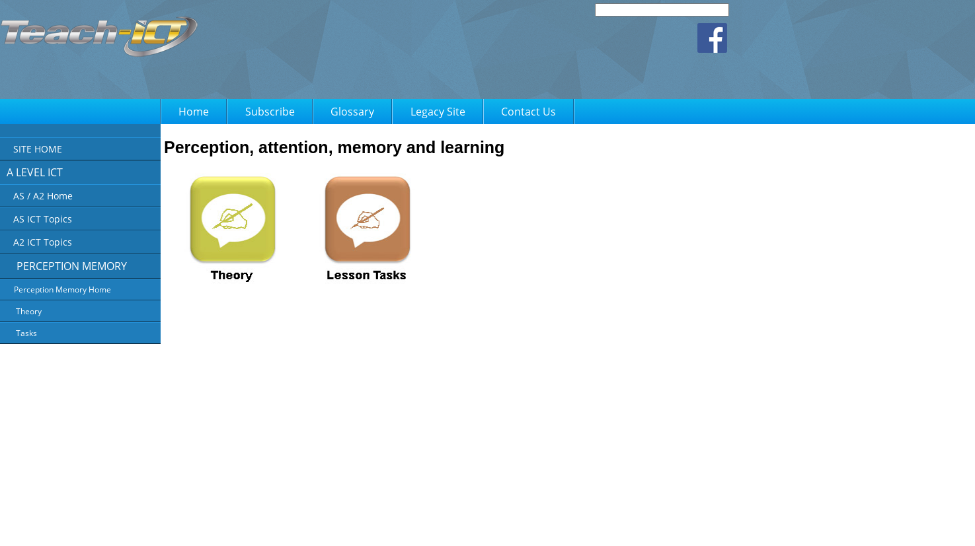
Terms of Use (497, 526)
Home (193, 111)
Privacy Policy (439, 526)
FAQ (539, 526)
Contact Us (528, 111)
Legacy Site (437, 111)
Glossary (352, 111)
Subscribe (270, 111)
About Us (388, 526)
